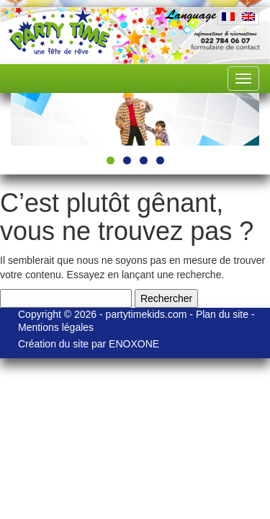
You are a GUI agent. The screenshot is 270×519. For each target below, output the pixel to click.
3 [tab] (144, 252)
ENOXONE (182, 457)
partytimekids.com (146, 416)
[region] (135, 165)
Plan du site (223, 416)
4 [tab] (160, 252)
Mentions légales (136, 429)
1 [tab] (110, 252)
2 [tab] (127, 252)
